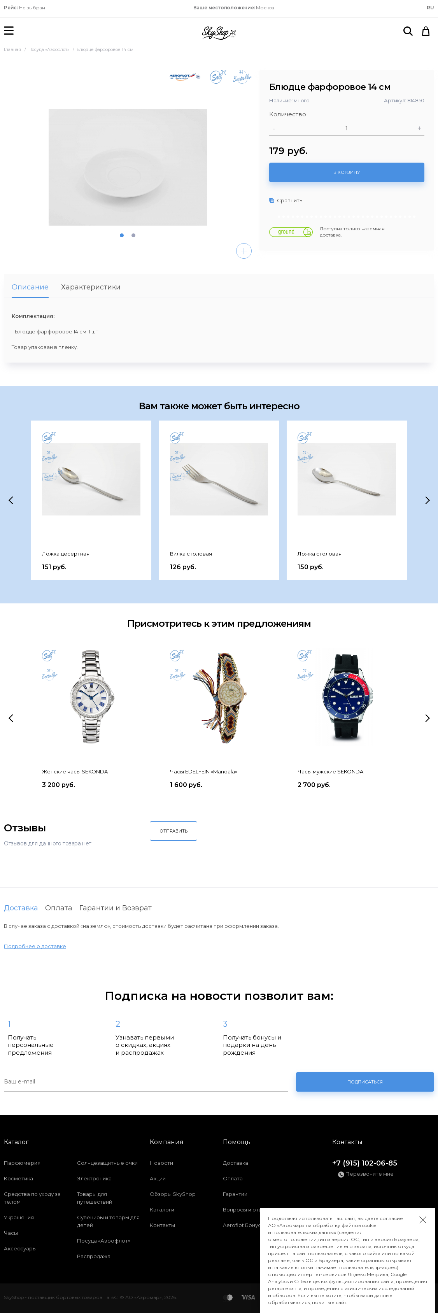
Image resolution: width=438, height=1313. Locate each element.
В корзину (346, 172)
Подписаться (365, 1082)
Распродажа (93, 1256)
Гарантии (235, 1194)
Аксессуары (20, 1248)
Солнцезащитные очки (107, 1163)
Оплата (58, 908)
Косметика (18, 1178)
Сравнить (285, 200)
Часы (11, 1233)
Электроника (94, 1178)
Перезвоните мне (366, 1174)
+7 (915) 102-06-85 (364, 1163)
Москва (234, 8)
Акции (158, 1178)
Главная (13, 49)
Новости (161, 1163)
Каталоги (162, 1209)
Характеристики (91, 287)
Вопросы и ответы (247, 1209)
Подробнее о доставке (35, 946)
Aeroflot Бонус (242, 1225)
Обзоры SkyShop (173, 1194)
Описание (30, 287)
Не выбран (24, 8)
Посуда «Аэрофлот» (49, 49)
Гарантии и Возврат (115, 908)
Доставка (21, 908)
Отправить (173, 831)
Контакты (162, 1225)
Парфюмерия (22, 1163)
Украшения (19, 1217)
